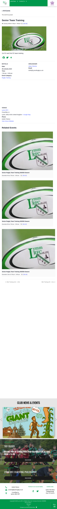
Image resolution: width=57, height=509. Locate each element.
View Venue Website (8, 121)
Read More (28, 460)
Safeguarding (50, 491)
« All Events (6, 11)
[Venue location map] (28, 93)
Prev (2, 412)
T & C (28, 505)
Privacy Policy (28, 502)
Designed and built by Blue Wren (27, 507)
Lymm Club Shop (50, 490)
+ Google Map (26, 114)
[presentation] (27, 151)
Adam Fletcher (33, 66)
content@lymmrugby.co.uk (15, 490)
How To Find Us (50, 493)
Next (55, 412)
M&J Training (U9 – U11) (48, 282)
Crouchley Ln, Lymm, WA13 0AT (15, 493)
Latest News (13, 1)
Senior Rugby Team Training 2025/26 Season (15, 172)
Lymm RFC (5, 110)
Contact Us (22, 1)
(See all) (25, 23)
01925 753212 (15, 487)
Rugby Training (6, 78)
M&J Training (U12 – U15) (13, 282)
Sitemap (28, 504)
